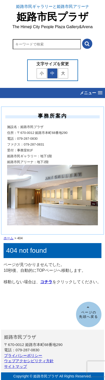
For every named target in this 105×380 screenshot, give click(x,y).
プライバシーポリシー (23, 355)
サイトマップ (15, 366)
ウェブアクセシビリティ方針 (29, 361)
